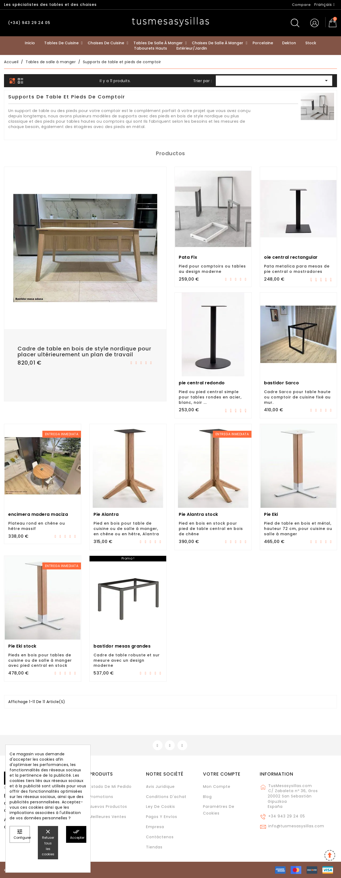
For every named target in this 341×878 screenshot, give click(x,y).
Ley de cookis (160, 806)
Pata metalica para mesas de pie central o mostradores (297, 269)
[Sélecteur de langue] (324, 4)
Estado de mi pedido (110, 786)
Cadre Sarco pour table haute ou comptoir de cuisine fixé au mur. (297, 397)
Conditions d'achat (166, 796)
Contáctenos (160, 837)
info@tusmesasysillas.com (296, 826)
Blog (207, 796)
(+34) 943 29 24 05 (29, 22)
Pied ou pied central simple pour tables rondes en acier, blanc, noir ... (210, 397)
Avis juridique (160, 786)
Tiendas (154, 847)
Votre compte (222, 774)
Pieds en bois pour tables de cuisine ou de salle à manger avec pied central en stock (40, 660)
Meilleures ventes (107, 816)
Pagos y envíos (161, 816)
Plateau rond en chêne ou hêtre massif (36, 526)
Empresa (155, 826)
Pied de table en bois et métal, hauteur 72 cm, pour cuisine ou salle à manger (298, 529)
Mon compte (216, 786)
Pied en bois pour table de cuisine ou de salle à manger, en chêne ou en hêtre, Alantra (126, 529)
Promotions (101, 796)
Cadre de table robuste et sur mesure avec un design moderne (127, 660)
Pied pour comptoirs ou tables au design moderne (212, 269)
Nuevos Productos (108, 806)
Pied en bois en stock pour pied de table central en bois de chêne (211, 529)
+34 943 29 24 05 (286, 816)
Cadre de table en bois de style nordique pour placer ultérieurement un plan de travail (84, 351)
